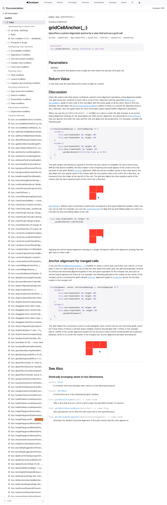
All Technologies (10, 13)
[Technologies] (72, 2)
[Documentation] (99, 2)
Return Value (71, 79)
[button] (132, 2)
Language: (156, 8)
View (69, 17)
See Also (68, 368)
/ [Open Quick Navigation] (45, 501)
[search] (21, 501)
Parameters (70, 63)
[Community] (85, 2)
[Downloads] (112, 2)
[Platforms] (60, 2)
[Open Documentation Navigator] (3, 8)
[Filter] (22, 501)
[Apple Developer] (33, 2)
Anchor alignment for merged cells (86, 261)
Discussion (70, 92)
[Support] (123, 2)
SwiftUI (63, 17)
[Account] (139, 2)
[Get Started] (48, 2)
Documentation (14, 8)
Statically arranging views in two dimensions (88, 376)
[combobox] (22, 501)
